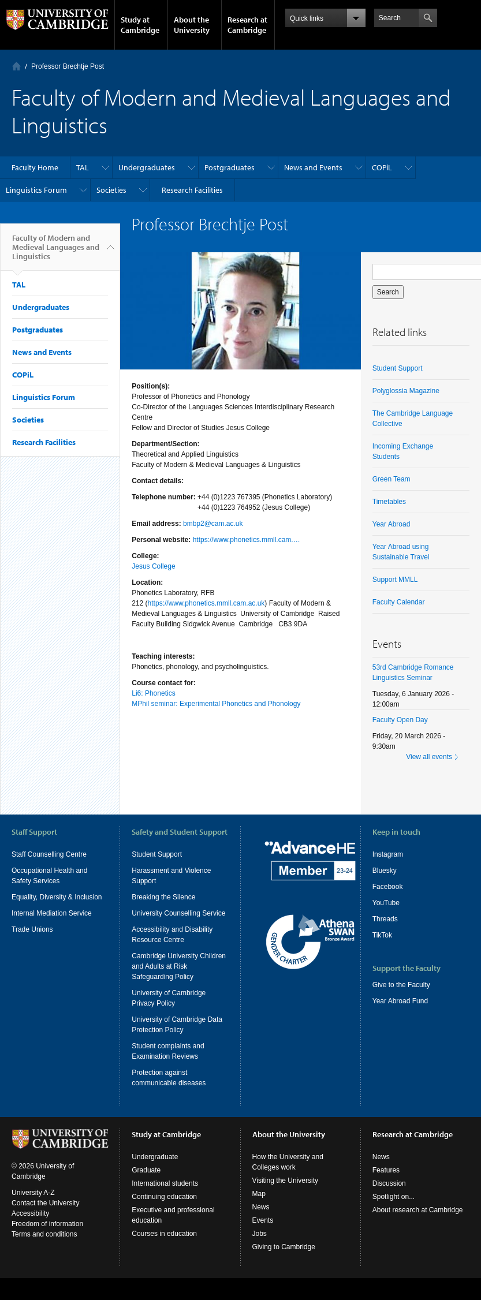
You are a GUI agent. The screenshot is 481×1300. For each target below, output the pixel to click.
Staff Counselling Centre (49, 854)
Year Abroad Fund (400, 1001)
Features (386, 1192)
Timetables (389, 502)
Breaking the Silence (163, 897)
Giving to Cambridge (283, 1269)
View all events (429, 757)
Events (263, 1242)
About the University (192, 24)
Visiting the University (285, 1202)
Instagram (387, 854)
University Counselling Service (178, 913)
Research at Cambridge (247, 24)
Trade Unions (32, 929)
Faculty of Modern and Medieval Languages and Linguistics (55, 252)
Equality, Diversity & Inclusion (57, 897)
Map (259, 1216)
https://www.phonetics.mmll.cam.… (246, 540)
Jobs (259, 1256)
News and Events (313, 167)
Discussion (389, 1205)
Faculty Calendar (398, 602)
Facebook (387, 887)
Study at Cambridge (140, 24)
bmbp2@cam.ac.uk (213, 524)
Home (16, 66)
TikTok (382, 935)
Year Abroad (391, 524)
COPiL (382, 167)
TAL (82, 167)
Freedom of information (47, 1246)
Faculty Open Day (400, 720)
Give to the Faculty (401, 985)
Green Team (391, 479)
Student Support (397, 368)
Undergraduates (146, 167)
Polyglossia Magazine (405, 391)
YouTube (386, 903)
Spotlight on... (393, 1219)
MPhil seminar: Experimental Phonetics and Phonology (216, 704)
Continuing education (164, 1219)
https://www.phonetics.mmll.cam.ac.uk (206, 603)
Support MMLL (395, 580)
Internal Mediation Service (52, 913)
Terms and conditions (44, 1256)
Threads (385, 919)
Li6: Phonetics (153, 693)
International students (165, 1205)
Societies (111, 190)
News (261, 1229)
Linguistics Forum (36, 190)
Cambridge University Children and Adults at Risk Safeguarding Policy (179, 966)
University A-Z (33, 1215)
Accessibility (30, 1235)
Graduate (146, 1192)
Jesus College (153, 566)
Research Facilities (192, 190)
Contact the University (45, 1225)
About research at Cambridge (417, 1232)
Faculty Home (35, 167)
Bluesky (384, 870)
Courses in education (164, 1256)
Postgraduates (229, 167)
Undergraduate (155, 1179)
